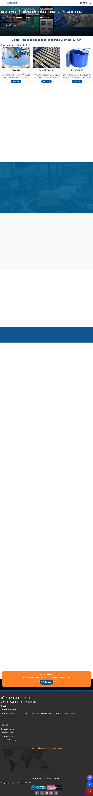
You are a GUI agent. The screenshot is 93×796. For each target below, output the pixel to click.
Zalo (89, 784)
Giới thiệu (21, 783)
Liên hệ (28, 783)
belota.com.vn (11, 717)
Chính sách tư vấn (7, 733)
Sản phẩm (13, 783)
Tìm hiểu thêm (10, 25)
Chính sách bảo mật (7, 729)
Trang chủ (4, 783)
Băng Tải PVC (77, 70)
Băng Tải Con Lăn (46, 70)
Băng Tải (16, 70)
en (87, 3)
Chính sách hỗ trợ (7, 736)
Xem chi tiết (16, 81)
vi (84, 3)
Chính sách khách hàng (8, 740)
